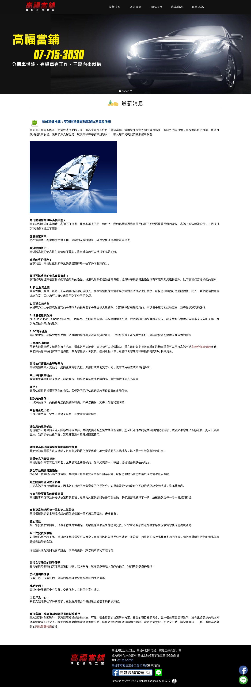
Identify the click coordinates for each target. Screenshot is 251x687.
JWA (127, 681)
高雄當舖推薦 (43, 626)
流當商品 (176, 6)
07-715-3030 (125, 660)
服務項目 (155, 6)
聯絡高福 (197, 6)
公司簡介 (135, 6)
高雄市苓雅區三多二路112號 (129, 665)
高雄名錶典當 (41, 303)
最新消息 (114, 6)
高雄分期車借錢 (201, 346)
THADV (166, 681)
